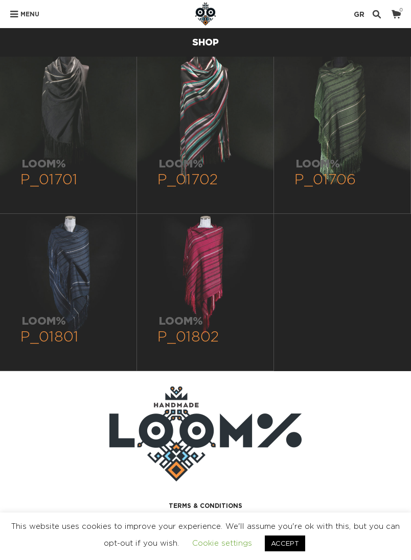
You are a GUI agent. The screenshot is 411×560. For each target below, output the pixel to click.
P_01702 (187, 179)
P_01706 (325, 179)
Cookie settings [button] (222, 543)
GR (359, 14)
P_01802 (188, 336)
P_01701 (49, 179)
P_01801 (49, 336)
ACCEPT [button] (285, 543)
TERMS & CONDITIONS (205, 505)
